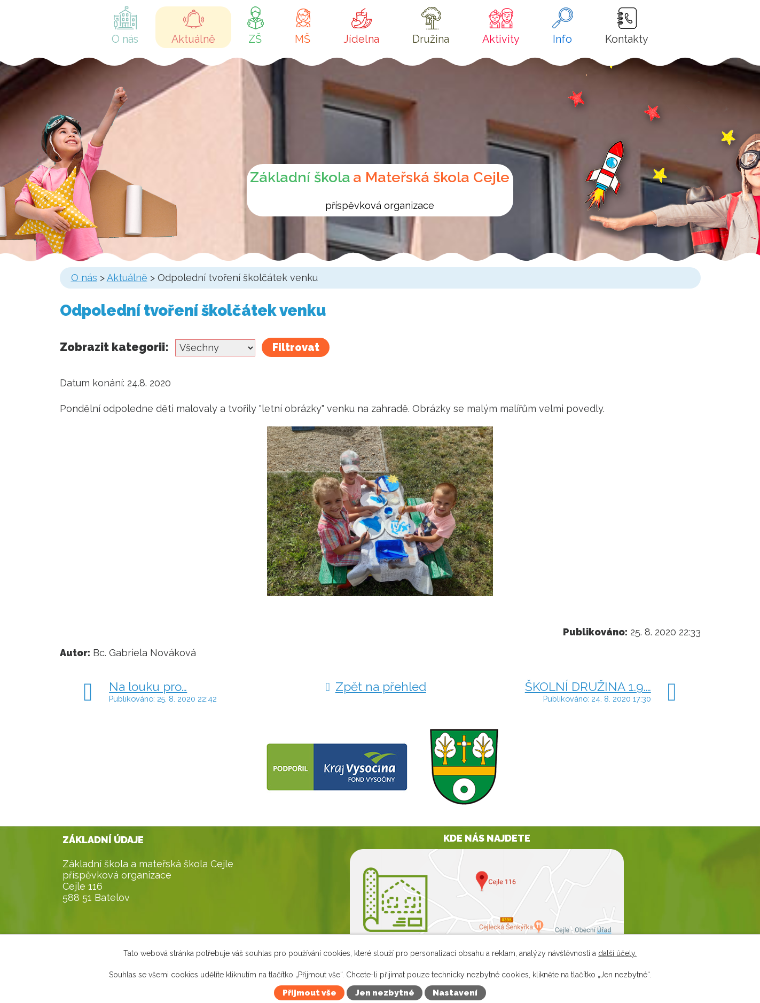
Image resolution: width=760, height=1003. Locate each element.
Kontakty (626, 39)
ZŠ (255, 39)
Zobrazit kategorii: (114, 347)
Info (562, 39)
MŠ (302, 39)
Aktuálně (193, 39)
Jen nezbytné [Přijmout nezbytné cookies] (384, 993)
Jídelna (361, 39)
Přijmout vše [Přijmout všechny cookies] (309, 993)
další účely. (617, 953)
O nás (125, 39)
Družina (430, 39)
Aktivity (501, 39)
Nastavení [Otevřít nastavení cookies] (455, 993)
